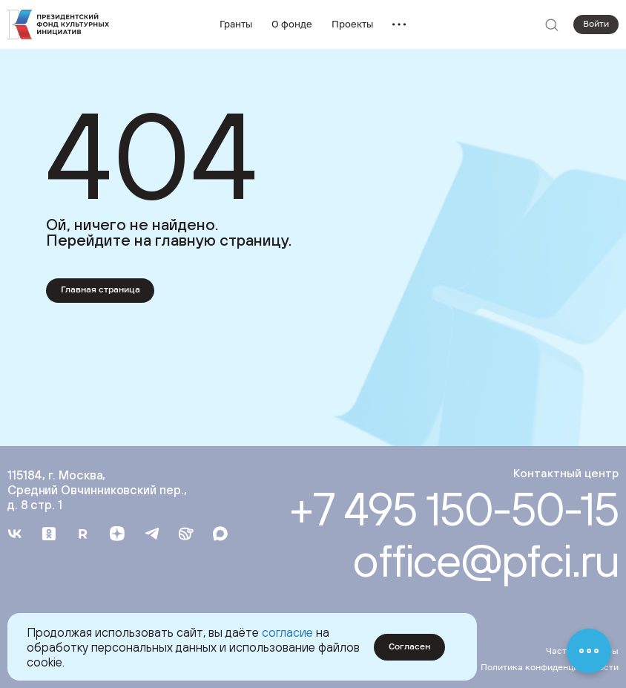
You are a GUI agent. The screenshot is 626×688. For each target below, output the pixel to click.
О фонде (291, 24)
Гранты (236, 24)
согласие (287, 632)
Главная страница (100, 289)
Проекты (352, 24)
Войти (596, 24)
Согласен (409, 646)
